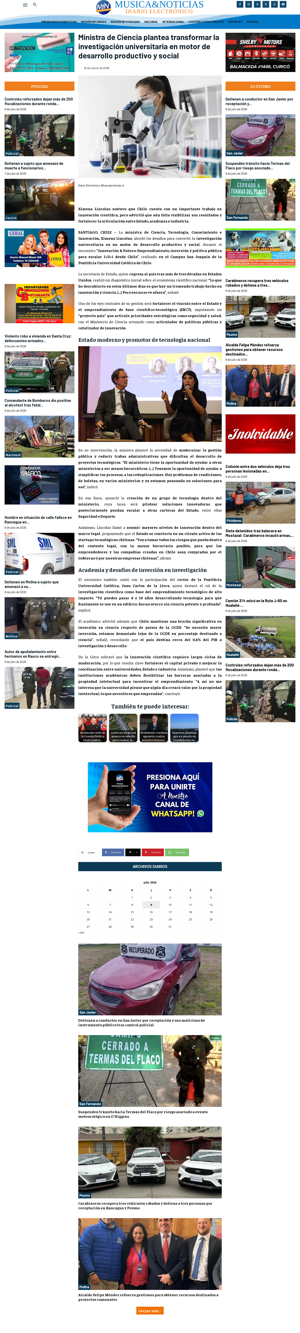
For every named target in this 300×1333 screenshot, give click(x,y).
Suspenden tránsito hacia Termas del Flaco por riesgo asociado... (258, 165)
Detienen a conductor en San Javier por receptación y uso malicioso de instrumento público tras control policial (141, 1022)
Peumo (84, 1195)
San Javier (87, 1012)
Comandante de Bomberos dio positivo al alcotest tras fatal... (38, 402)
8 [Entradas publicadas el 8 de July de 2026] (132, 905)
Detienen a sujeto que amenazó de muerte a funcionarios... (34, 165)
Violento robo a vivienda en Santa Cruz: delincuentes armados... (38, 338)
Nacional (13, 454)
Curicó (11, 217)
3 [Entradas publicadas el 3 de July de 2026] (170, 897)
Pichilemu (234, 520)
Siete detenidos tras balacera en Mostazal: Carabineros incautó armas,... (260, 533)
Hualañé (233, 655)
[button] (34, 4)
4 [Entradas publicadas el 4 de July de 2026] (190, 897)
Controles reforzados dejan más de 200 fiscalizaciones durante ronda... (39, 101)
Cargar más (150, 1310)
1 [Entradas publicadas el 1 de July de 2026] (132, 897)
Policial (12, 153)
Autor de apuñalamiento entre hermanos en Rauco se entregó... (33, 653)
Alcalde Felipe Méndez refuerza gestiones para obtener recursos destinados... (254, 349)
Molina (11, 636)
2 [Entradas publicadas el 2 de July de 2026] (151, 897)
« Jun (81, 932)
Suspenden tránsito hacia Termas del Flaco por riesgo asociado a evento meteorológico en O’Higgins (143, 1114)
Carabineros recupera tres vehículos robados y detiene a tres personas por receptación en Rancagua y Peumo (145, 1205)
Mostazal (234, 585)
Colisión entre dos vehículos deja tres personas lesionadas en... (258, 468)
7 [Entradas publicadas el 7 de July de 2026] (110, 905)
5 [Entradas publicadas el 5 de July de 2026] (211, 897)
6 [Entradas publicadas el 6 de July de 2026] (88, 905)
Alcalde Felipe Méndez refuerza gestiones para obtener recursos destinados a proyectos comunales (148, 1297)
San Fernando (90, 1104)
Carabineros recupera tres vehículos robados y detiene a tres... (257, 282)
